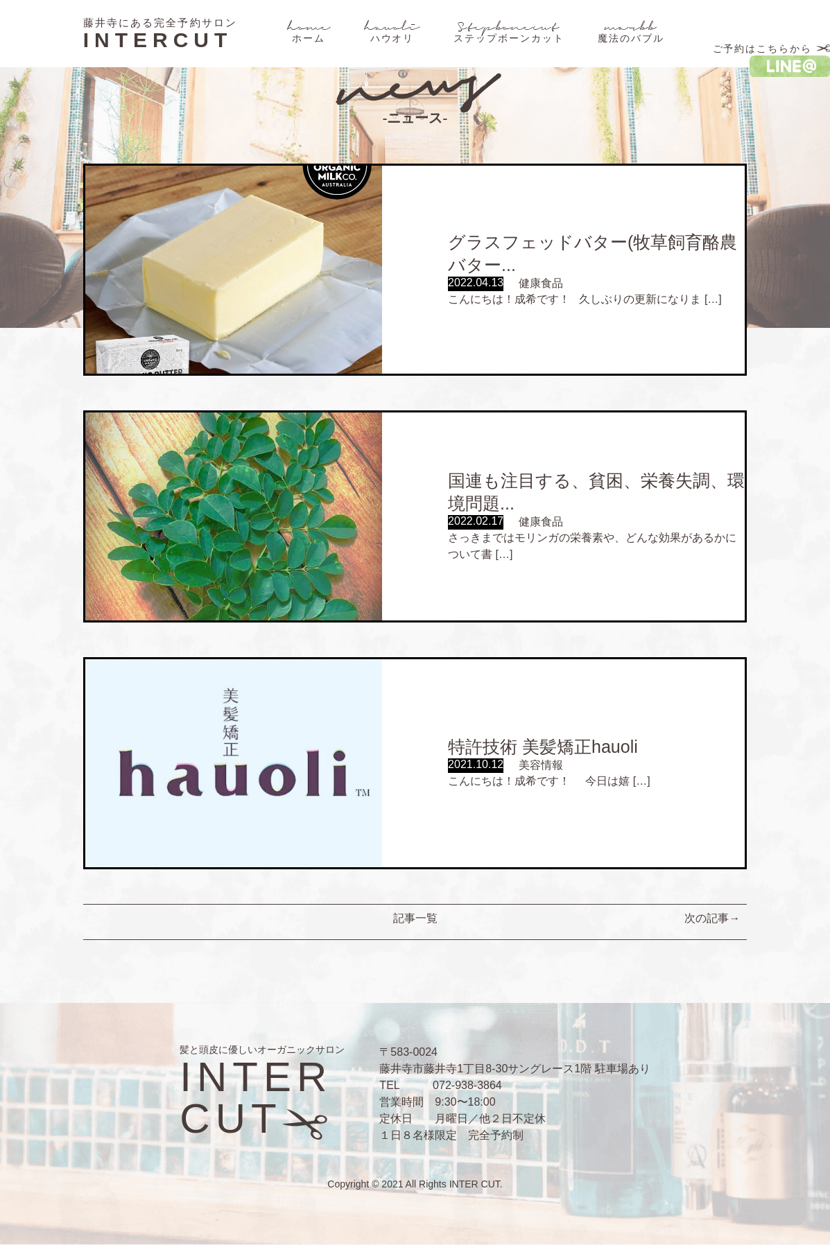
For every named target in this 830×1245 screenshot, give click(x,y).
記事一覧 (415, 918)
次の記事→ (712, 918)
